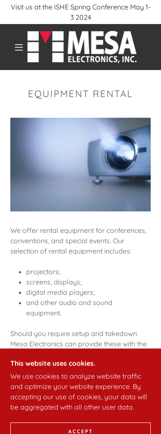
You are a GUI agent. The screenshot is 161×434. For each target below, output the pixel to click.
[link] (82, 47)
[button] (18, 47)
